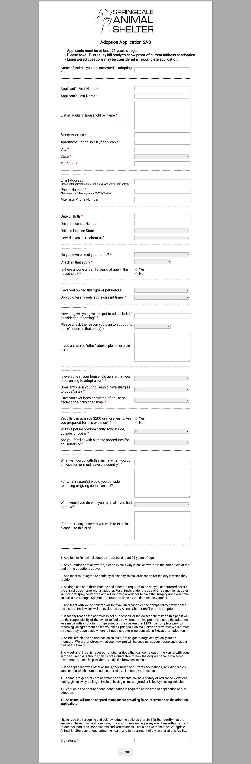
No (141, 274)
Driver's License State (77, 231)
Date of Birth (72, 216)
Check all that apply (77, 262)
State (66, 156)
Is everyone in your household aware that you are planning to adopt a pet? (95, 378)
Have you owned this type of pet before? (92, 290)
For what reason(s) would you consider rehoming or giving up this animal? (91, 483)
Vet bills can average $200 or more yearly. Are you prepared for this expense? (96, 420)
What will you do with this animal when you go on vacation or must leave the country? (96, 462)
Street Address (74, 135)
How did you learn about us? (82, 238)
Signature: (69, 740)
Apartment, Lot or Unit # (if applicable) (90, 142)
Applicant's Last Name (79, 96)
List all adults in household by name (89, 115)
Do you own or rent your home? (86, 255)
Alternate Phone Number (80, 199)
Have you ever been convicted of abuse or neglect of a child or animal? (93, 400)
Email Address (72, 180)
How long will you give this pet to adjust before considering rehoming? (96, 316)
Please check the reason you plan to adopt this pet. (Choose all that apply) (96, 326)
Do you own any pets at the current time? (93, 297)
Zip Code (69, 164)
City (65, 149)
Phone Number (73, 190)
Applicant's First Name (79, 89)
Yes (142, 269)
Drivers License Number (79, 224)
